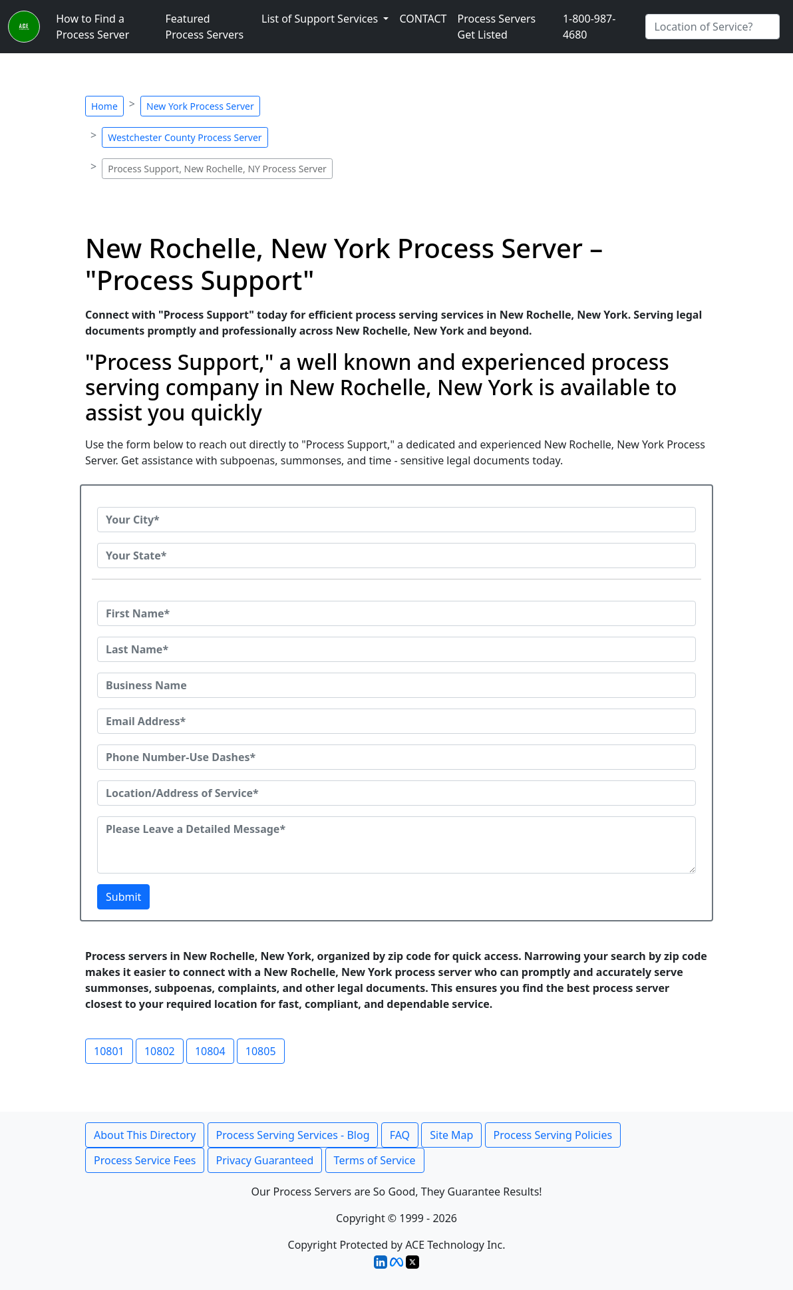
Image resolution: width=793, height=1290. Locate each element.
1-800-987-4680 (589, 26)
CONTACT (422, 18)
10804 (210, 1051)
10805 (260, 1051)
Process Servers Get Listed (497, 26)
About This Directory (145, 1135)
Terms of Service (375, 1160)
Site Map (451, 1135)
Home (104, 106)
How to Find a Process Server (92, 26)
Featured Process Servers (205, 26)
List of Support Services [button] (321, 18)
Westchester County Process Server (184, 137)
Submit (123, 896)
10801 (109, 1051)
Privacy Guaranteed (265, 1160)
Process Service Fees (145, 1160)
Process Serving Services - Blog (293, 1135)
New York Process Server (200, 106)
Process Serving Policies (553, 1135)
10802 (159, 1051)
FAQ (400, 1135)
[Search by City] (712, 26)
